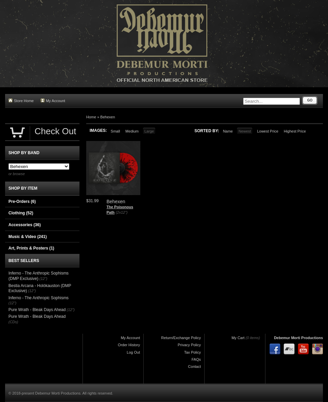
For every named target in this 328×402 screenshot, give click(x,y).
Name (228, 131)
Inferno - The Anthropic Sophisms (38, 297)
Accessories (24, 224)
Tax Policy (192, 352)
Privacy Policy (189, 345)
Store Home (21, 100)
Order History (129, 345)
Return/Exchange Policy (181, 338)
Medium (132, 131)
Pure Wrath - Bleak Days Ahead (37, 309)
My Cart (238, 338)
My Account (53, 100)
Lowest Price (267, 131)
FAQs (196, 359)
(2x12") (121, 212)
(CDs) (13, 322)
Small (115, 131)
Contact (194, 366)
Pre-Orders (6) (22, 201)
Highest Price (295, 131)
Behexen (107, 117)
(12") (43, 279)
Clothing (20, 213)
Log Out (133, 352)
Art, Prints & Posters (31, 248)
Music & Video (27, 236)
